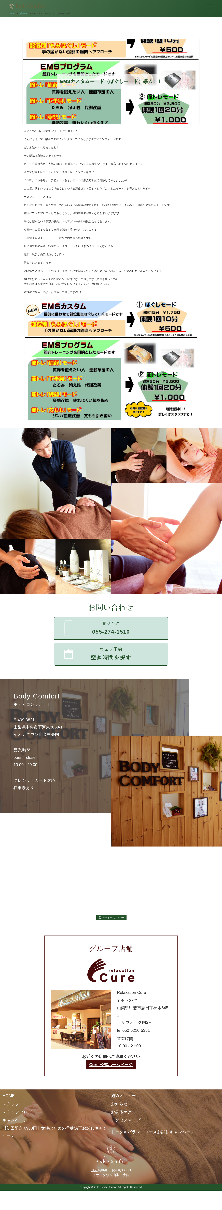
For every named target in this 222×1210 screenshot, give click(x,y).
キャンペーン (15, 1120)
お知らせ (119, 1104)
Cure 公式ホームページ (111, 1064)
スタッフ (11, 1104)
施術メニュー (123, 1095)
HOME (9, 1095)
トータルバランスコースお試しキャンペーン (153, 1132)
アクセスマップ (126, 1120)
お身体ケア (121, 1112)
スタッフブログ (17, 1112)
